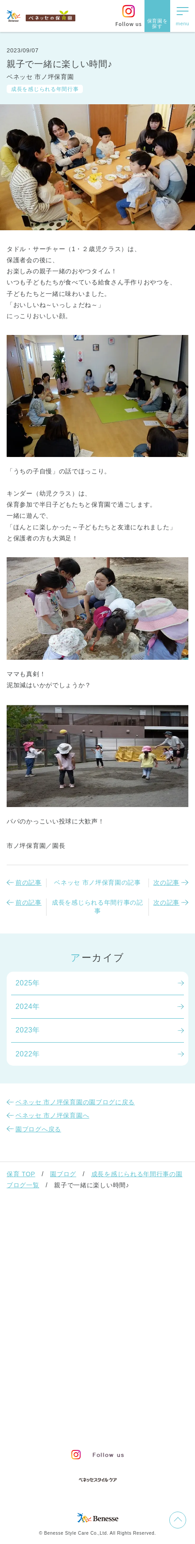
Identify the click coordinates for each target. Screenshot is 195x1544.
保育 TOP (21, 1174)
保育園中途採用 (70, 1426)
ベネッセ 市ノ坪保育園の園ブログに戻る (75, 1102)
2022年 (28, 1054)
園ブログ (63, 1174)
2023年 (28, 1030)
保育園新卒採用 (125, 1426)
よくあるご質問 (38, 1360)
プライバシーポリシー (66, 1410)
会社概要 (146, 1394)
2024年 (28, 1006)
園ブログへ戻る (38, 1129)
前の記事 (29, 882)
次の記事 (166, 882)
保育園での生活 (38, 1269)
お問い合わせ (55, 1394)
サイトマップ (104, 1394)
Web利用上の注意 (134, 1410)
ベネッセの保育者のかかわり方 (67, 1247)
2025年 (28, 983)
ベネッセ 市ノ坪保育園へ (52, 1115)
